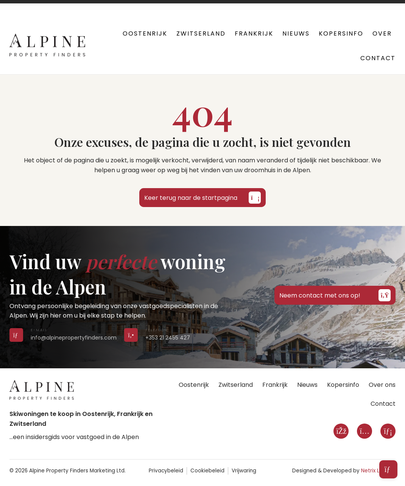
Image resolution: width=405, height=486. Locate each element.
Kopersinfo (341, 33)
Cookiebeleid (207, 470)
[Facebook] (341, 431)
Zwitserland (201, 33)
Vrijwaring (244, 470)
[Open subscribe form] (388, 469)
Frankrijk (254, 33)
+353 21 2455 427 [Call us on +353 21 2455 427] (167, 337)
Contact (378, 58)
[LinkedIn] (388, 431)
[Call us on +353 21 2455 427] (131, 335)
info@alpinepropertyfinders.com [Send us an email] (74, 337)
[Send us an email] (16, 335)
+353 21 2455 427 (167, 7)
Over (382, 33)
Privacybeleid (166, 470)
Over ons (382, 384)
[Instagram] (364, 431)
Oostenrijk (145, 33)
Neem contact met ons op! (335, 295)
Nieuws (296, 33)
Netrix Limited (378, 470)
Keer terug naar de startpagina (202, 198)
